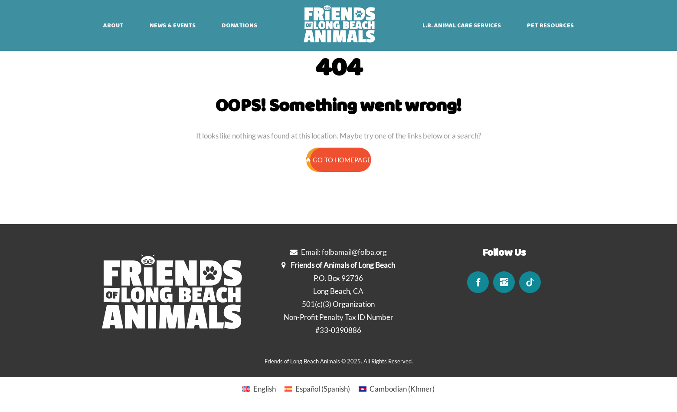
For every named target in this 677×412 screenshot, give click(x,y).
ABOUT (113, 25)
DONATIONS (239, 25)
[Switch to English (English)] (259, 388)
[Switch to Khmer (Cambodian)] (396, 388)
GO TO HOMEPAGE (338, 159)
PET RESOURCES (550, 25)
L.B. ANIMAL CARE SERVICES (461, 25)
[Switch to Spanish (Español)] (317, 388)
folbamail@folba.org (354, 252)
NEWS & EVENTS (173, 25)
